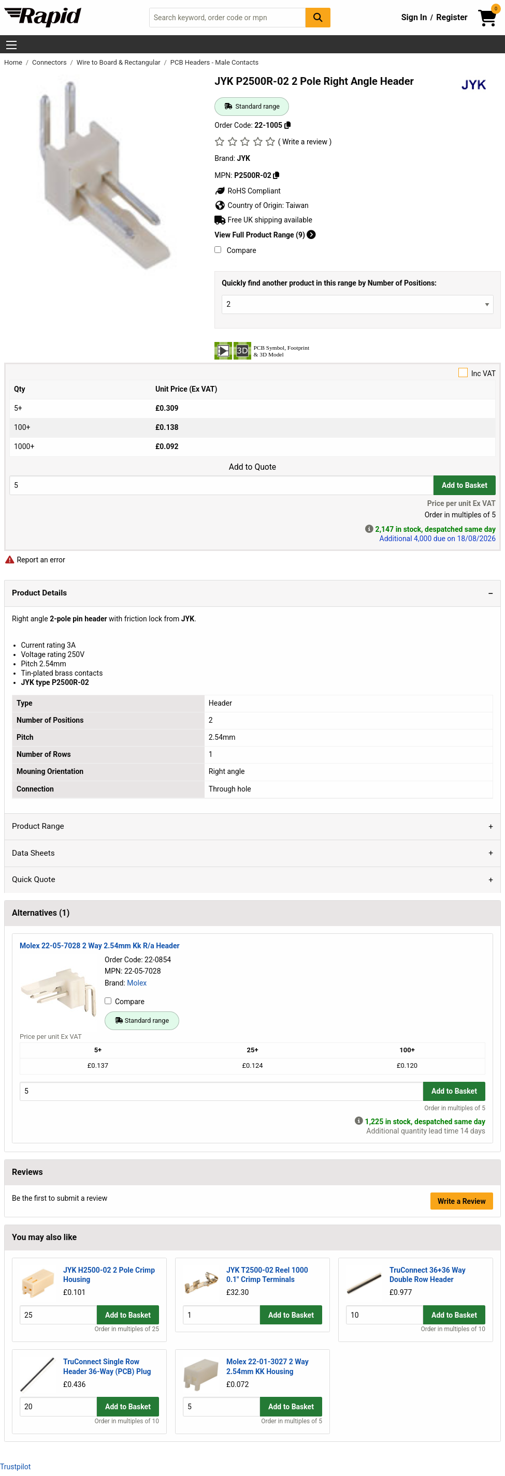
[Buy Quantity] (221, 485)
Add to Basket (464, 485)
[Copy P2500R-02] (276, 175)
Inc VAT (252, 373)
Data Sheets (33, 853)
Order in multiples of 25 (127, 1329)
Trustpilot (15, 1467)
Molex (137, 983)
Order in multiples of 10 (453, 1329)
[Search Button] (318, 17)
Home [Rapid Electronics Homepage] (14, 62)
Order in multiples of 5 (454, 1108)
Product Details (39, 593)
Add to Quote (252, 467)
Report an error (34, 559)
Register (451, 17)
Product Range (38, 826)
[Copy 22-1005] (287, 125)
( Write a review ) (305, 141)
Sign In (414, 17)
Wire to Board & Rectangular (119, 62)
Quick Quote (33, 879)
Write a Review (462, 1201)
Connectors (50, 62)
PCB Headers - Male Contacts (214, 62)
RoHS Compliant (247, 191)
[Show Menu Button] (11, 45)
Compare (235, 250)
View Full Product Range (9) (265, 235)
